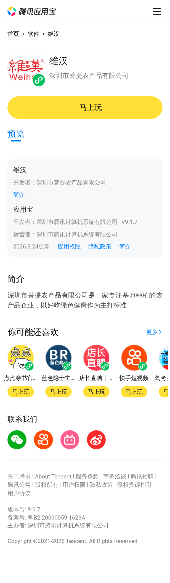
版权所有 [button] (46, 485)
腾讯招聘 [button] (142, 476)
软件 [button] (33, 34)
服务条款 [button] (87, 476)
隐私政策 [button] (99, 246)
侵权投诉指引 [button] (134, 485)
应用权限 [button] (69, 246)
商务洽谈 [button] (114, 476)
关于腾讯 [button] (19, 476)
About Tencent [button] (53, 476)
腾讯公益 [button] (19, 485)
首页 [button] (13, 34)
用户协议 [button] (19, 493)
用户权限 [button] (74, 485)
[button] (31, 11)
